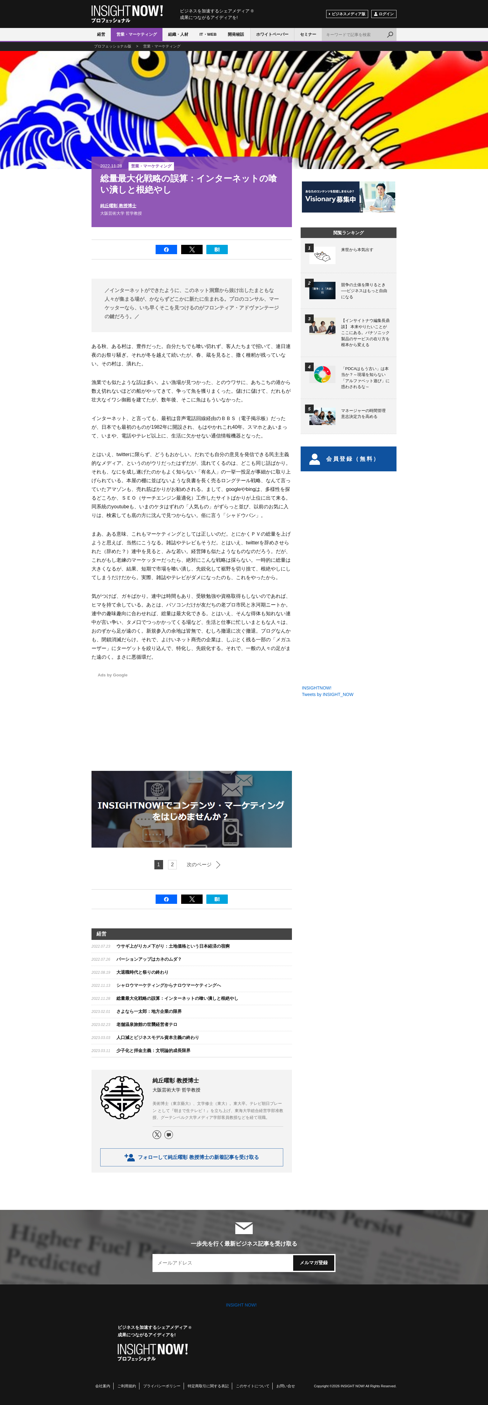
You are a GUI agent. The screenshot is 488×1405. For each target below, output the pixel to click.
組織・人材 (178, 34)
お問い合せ (285, 1386)
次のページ (199, 864)
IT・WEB (208, 34)
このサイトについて (253, 1386)
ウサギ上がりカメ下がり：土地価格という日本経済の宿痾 (173, 946)
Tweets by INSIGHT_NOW (328, 694)
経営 (101, 34)
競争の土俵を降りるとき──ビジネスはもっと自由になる (364, 290)
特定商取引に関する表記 (208, 1386)
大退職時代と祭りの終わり (142, 972)
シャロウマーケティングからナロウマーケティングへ (168, 985)
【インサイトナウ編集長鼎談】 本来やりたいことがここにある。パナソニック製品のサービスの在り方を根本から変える (365, 332)
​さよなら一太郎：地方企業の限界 (149, 1011)
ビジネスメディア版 (348, 14)
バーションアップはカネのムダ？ (149, 959)
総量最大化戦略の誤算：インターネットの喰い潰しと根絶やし (177, 998)
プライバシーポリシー (162, 1386)
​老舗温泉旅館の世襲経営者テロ (146, 1024)
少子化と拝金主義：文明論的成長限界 (153, 1050)
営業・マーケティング (136, 34)
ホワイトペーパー (272, 34)
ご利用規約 (126, 1386)
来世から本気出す (357, 249)
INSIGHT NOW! (127, 14)
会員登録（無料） (344, 458)
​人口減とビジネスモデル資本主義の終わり (157, 1037)
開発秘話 (236, 34)
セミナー (308, 34)
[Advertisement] (227, 714)
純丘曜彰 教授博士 (118, 205)
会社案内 (102, 1386)
